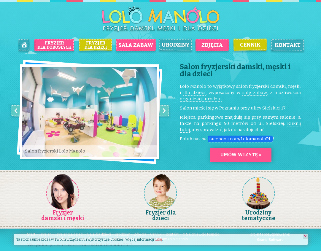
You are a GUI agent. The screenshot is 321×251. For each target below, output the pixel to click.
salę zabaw (254, 92)
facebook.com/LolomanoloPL (240, 139)
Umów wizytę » (240, 155)
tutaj (158, 239)
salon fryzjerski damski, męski (268, 86)
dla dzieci (194, 92)
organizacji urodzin (201, 98)
